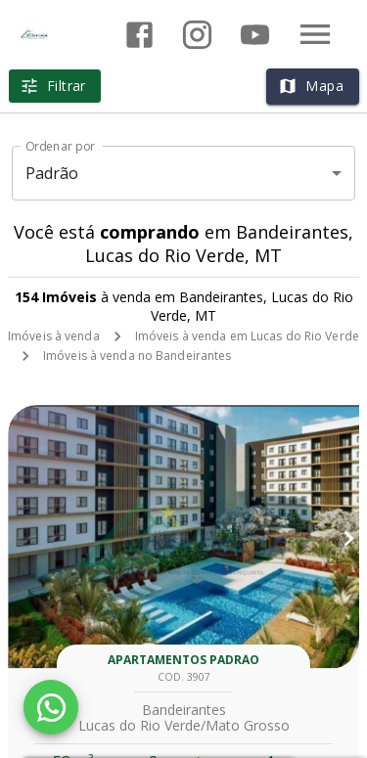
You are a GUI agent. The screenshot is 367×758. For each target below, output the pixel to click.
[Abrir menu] (315, 34)
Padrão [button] (52, 173)
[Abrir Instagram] (197, 35)
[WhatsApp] (50, 707)
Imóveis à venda (54, 336)
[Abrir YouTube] (255, 35)
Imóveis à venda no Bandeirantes (137, 355)
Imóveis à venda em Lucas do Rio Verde (247, 336)
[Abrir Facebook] (139, 35)
